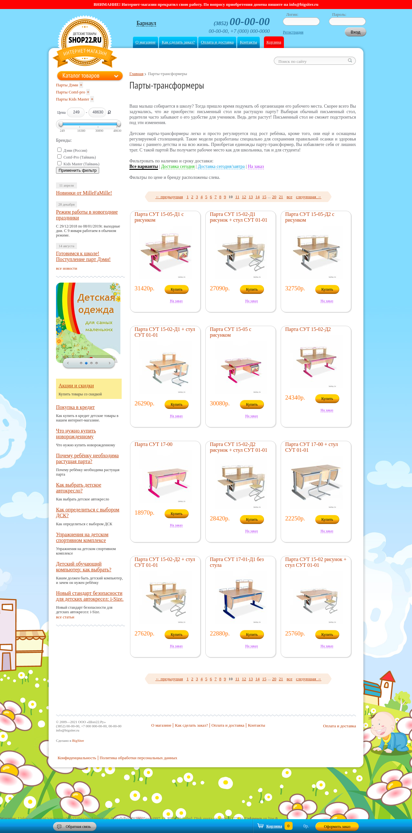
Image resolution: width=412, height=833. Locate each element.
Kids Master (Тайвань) (81, 164)
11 (237, 196)
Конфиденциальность (77, 757)
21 (281, 196)
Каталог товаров (80, 75)
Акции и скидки (76, 385)
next (109, 363)
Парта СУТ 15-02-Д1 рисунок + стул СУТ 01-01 (238, 217)
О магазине (145, 42)
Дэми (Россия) (75, 150)
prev (68, 363)
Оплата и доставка (217, 42)
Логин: (292, 14)
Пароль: (339, 14)
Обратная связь (78, 826)
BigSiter (78, 740)
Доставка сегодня (178, 166)
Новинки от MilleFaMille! (84, 193)
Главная (136, 73)
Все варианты (143, 166)
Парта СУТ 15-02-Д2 (308, 329)
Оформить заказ (337, 826)
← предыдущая (169, 196)
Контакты (248, 42)
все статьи (65, 617)
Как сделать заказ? (178, 42)
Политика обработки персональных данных (138, 757)
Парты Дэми (67, 84)
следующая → (309, 196)
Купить (177, 289)
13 (251, 196)
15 (264, 196)
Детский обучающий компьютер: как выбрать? (83, 566)
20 (274, 196)
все (290, 196)
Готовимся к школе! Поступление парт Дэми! (83, 256)
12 (244, 196)
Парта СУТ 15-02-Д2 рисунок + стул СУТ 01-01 (238, 447)
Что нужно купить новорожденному (76, 433)
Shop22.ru (84, 42)
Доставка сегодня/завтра (221, 166)
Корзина (274, 42)
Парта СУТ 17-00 (154, 444)
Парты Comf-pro (70, 92)
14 (258, 196)
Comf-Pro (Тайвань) (79, 157)
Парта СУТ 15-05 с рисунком (230, 332)
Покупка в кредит (75, 407)
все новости (66, 268)
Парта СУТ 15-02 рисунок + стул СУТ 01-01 (315, 562)
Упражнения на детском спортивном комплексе (82, 537)
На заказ (256, 166)
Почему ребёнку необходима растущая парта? (87, 458)
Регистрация (293, 32)
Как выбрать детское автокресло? (78, 487)
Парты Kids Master (72, 99)
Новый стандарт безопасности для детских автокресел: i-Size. (90, 596)
